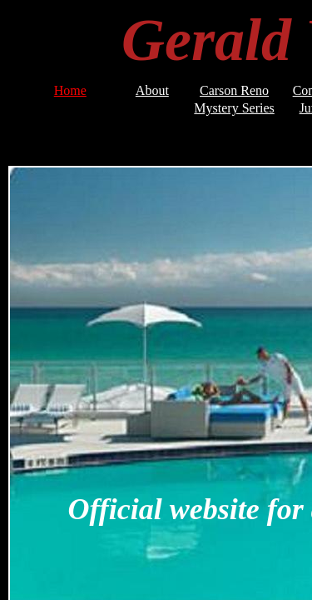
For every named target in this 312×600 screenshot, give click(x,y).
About (152, 90)
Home (70, 90)
